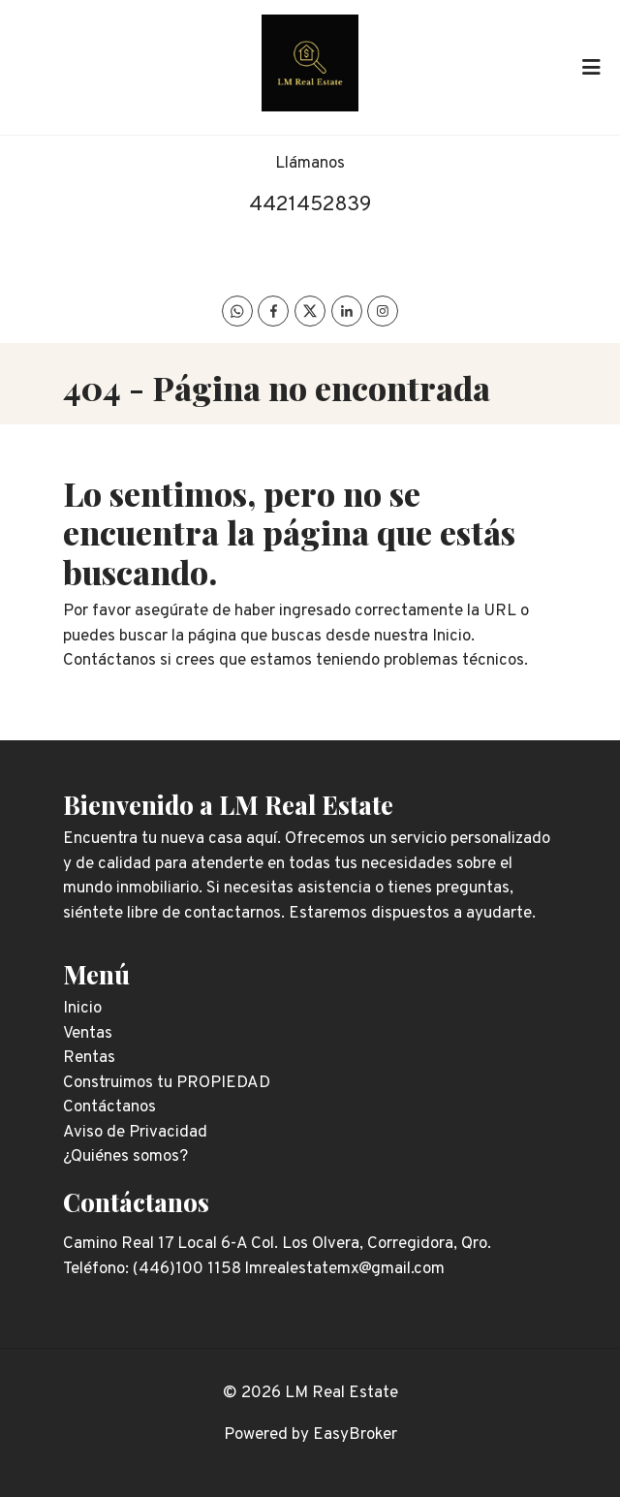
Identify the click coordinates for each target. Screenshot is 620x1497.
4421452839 (310, 205)
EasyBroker (355, 1435)
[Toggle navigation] (591, 67)
